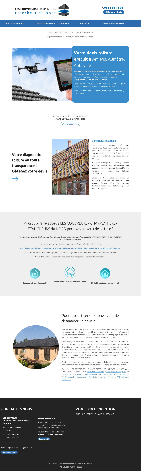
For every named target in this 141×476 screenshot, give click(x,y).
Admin (80, 464)
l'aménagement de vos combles (74, 377)
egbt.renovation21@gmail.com (20, 448)
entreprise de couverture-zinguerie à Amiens (97, 86)
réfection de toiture (95, 372)
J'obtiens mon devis (70, 124)
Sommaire (88, 464)
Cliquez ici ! (44, 439)
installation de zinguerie (116, 372)
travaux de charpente (71, 374)
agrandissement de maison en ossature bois (105, 374)
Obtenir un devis (113, 12)
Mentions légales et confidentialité (62, 464)
